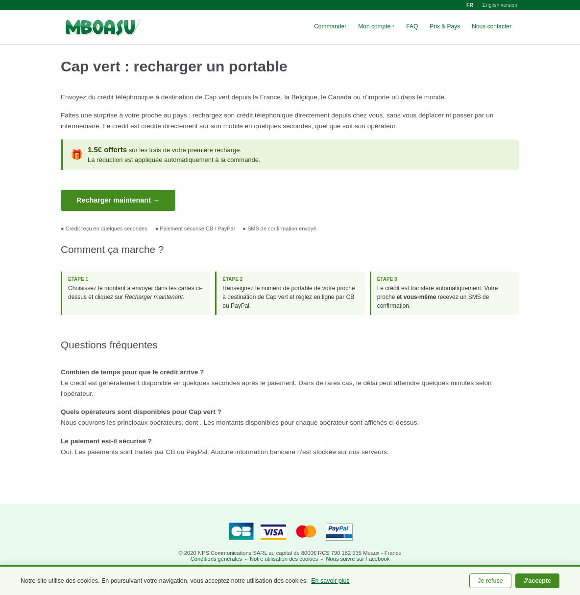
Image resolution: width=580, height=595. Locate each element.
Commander (330, 26)
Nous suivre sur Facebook (357, 559)
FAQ (412, 26)
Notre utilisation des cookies (284, 559)
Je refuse (490, 580)
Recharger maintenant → (118, 200)
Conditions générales (216, 559)
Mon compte (376, 26)
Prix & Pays (445, 26)
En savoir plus (330, 580)
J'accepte (537, 580)
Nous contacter (491, 26)
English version (500, 5)
